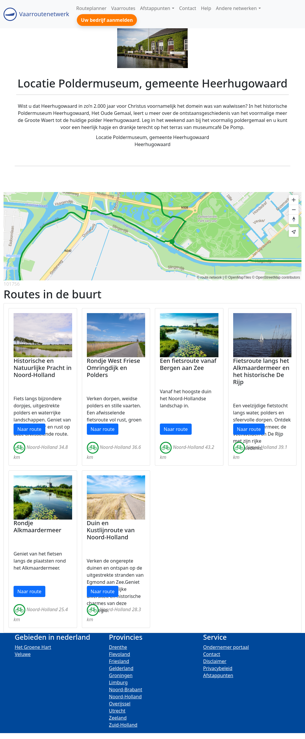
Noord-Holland (125, 696)
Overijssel (119, 703)
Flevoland (119, 654)
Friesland (119, 661)
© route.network (209, 277)
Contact (211, 654)
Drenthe (118, 647)
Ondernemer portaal (226, 647)
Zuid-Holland (123, 725)
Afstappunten (218, 675)
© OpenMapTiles (238, 277)
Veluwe (23, 654)
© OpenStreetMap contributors (276, 277)
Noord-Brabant (125, 689)
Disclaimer (214, 661)
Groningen (120, 675)
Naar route (29, 429)
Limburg (118, 682)
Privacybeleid (217, 668)
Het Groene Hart (33, 647)
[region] (152, 236)
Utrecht (117, 710)
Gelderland (121, 668)
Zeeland (118, 718)
